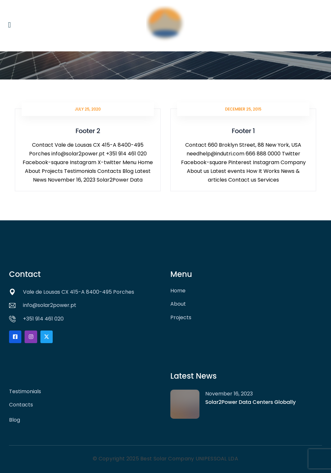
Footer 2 (87, 130)
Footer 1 (243, 130)
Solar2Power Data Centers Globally (251, 402)
